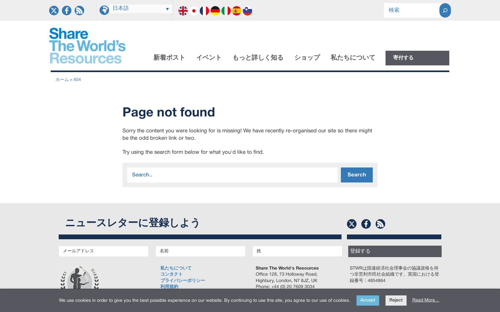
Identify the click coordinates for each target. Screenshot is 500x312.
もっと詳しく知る (257, 58)
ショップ (307, 58)
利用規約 (169, 287)
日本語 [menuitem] (121, 8)
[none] (141, 8)
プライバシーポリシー (182, 281)
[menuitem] (141, 8)
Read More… (425, 300)
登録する (360, 251)
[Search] (445, 10)
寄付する (403, 58)
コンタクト (171, 274)
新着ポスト (169, 58)
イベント (209, 58)
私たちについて (353, 58)
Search (357, 175)
